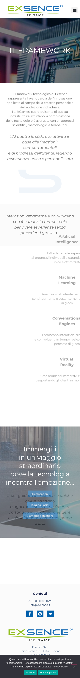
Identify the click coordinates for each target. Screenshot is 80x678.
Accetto (30, 672)
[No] (74, 666)
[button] (74, 10)
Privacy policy (48, 672)
